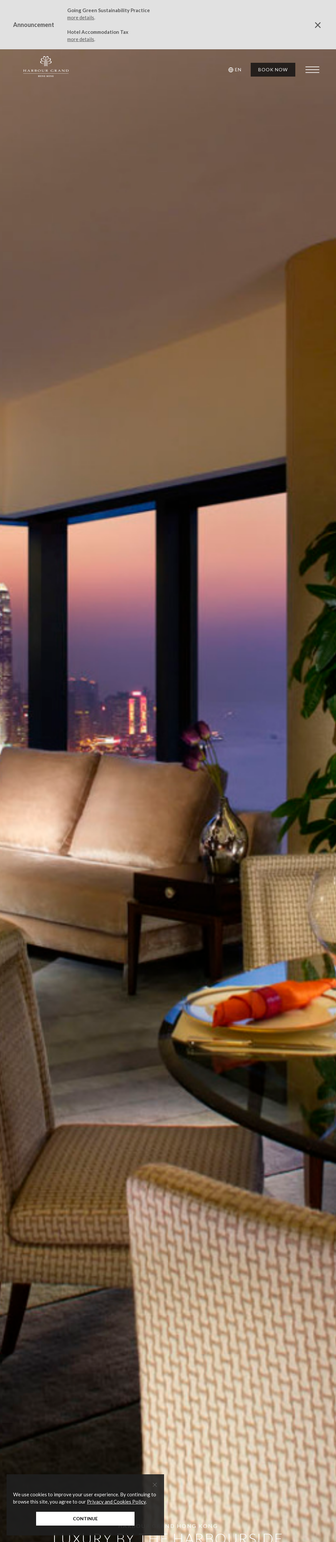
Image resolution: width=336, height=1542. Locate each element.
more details (80, 17)
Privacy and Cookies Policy (116, 1502)
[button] (235, 69)
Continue (85, 1518)
